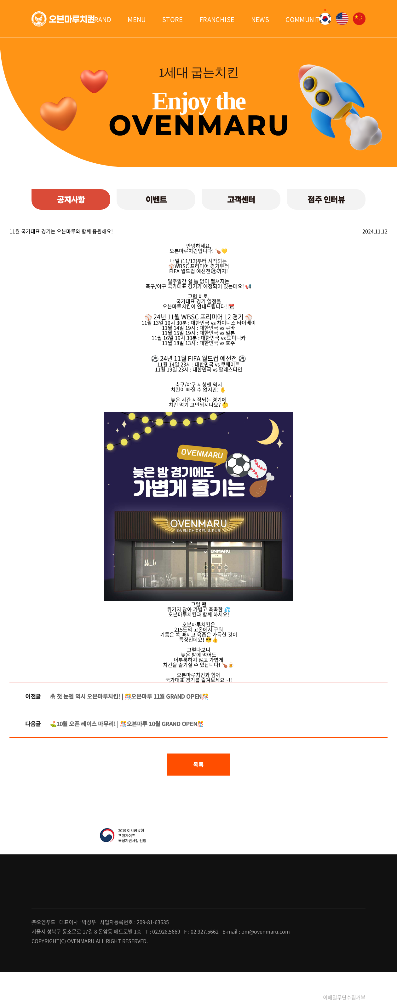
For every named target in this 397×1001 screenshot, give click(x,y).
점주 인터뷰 (326, 199)
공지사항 (71, 199)
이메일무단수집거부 (344, 997)
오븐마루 (63, 19)
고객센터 (241, 199)
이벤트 (156, 199)
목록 (198, 764)
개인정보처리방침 (295, 997)
